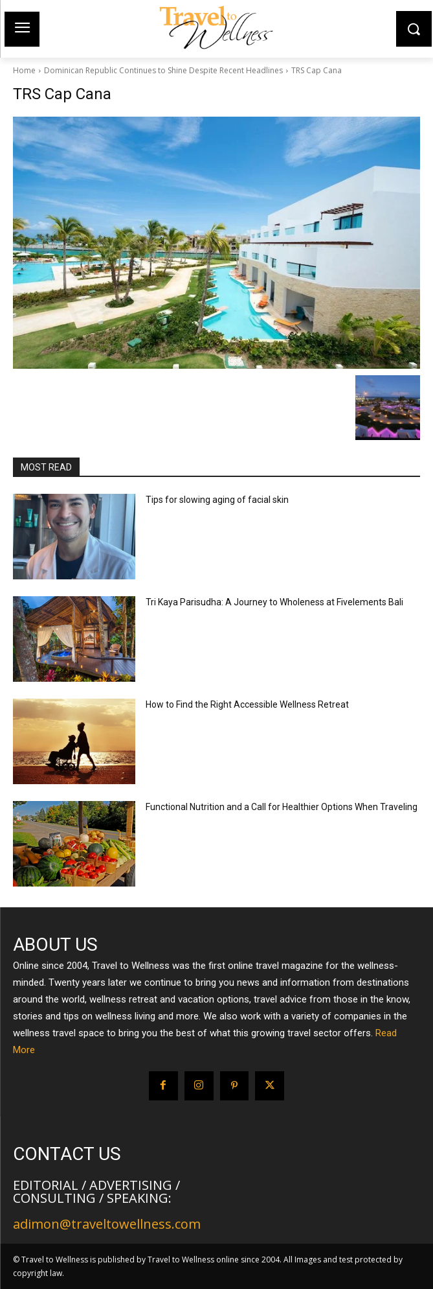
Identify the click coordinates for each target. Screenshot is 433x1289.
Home (24, 70)
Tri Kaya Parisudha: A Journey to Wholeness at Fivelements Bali (274, 602)
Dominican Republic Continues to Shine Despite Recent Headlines (163, 70)
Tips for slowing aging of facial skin (217, 499)
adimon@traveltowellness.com (107, 1224)
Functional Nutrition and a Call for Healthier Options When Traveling (281, 807)
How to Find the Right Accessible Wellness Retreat (247, 704)
